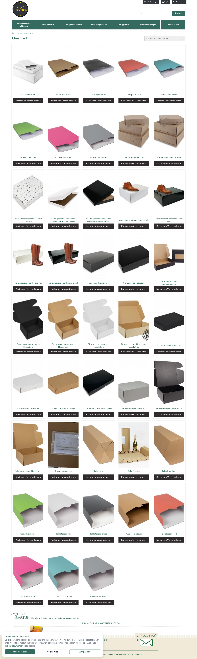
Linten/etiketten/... (49, 25)
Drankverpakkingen (148, 25)
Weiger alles (52, 652)
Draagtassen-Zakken (73, 25)
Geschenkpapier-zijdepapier (24, 24)
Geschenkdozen (173, 25)
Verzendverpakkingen (98, 25)
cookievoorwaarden (14, 645)
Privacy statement (117, 654)
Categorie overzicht (24, 33)
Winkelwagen (151, 2)
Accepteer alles (20, 652)
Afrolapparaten (123, 25)
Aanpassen (84, 652)
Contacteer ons (179, 2)
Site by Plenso (135, 654)
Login (165, 2)
